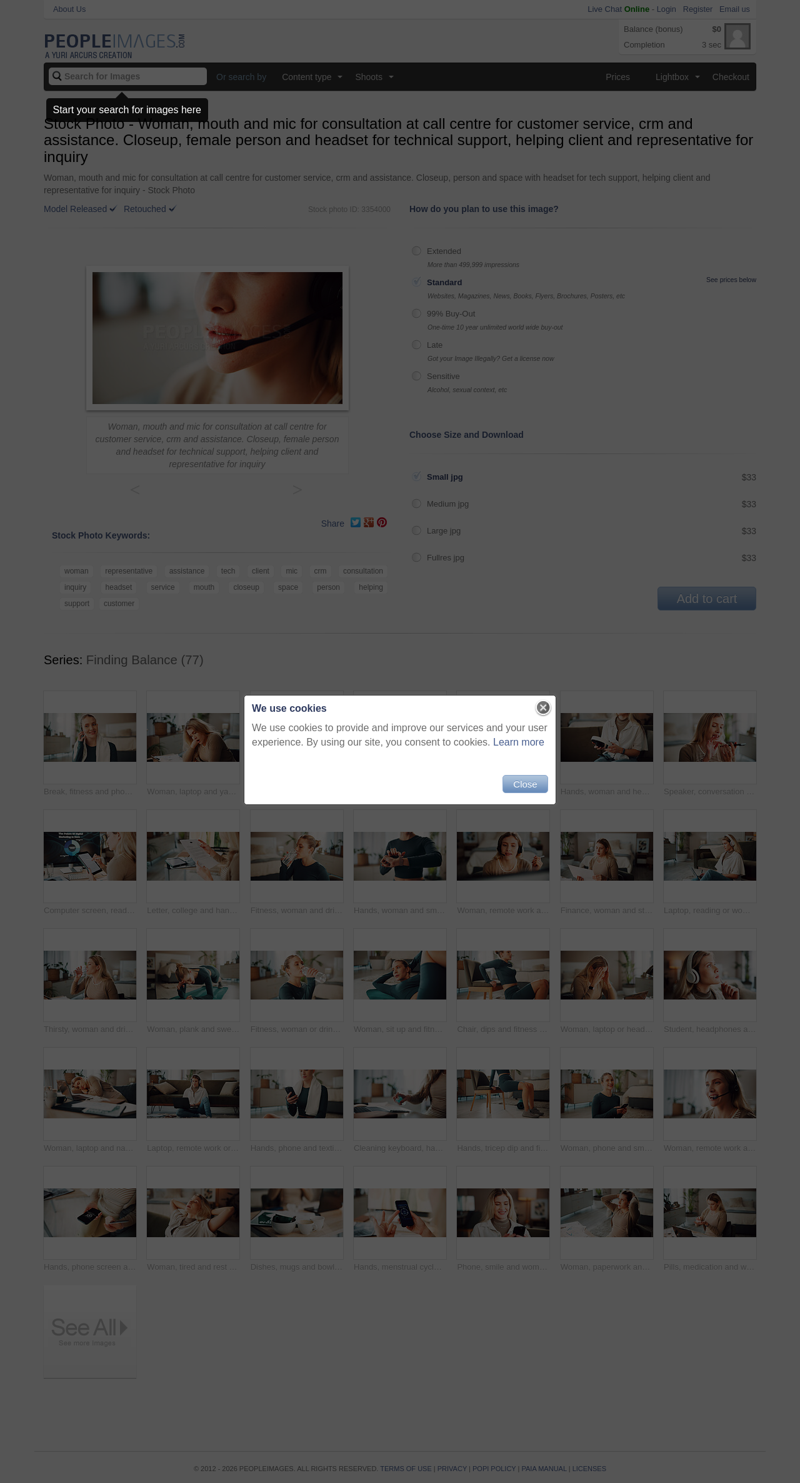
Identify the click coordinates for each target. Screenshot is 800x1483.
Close (525, 784)
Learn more (518, 742)
